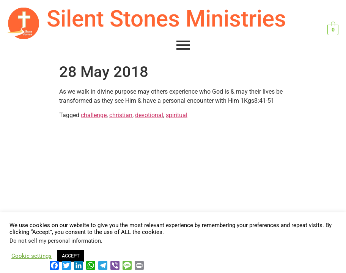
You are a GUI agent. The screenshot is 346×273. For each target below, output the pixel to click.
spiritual (176, 115)
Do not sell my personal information (55, 240)
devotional (149, 115)
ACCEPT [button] (71, 256)
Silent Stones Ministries (166, 18)
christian (120, 115)
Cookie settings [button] (31, 256)
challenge (94, 115)
